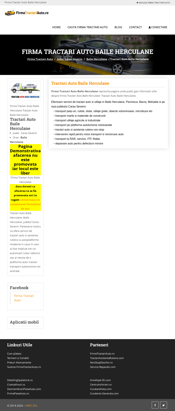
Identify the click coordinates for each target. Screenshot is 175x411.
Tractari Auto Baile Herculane (80, 83)
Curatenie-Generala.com (104, 393)
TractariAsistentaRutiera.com (107, 358)
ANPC (28, 405)
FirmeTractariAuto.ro (102, 353)
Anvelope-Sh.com (100, 380)
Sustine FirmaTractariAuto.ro (24, 367)
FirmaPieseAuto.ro (18, 393)
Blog (118, 27)
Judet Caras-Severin (69, 59)
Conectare (158, 27)
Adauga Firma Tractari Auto (153, 2)
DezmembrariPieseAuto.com (24, 389)
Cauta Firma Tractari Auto (88, 27)
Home (56, 27)
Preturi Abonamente (19, 362)
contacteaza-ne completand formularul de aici (25, 204)
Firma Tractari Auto (40, 59)
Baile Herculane (96, 59)
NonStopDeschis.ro (101, 362)
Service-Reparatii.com (103, 367)
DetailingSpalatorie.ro (20, 380)
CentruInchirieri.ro (101, 384)
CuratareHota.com (101, 389)
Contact (135, 27)
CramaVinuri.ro (16, 384)
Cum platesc (14, 353)
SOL (35, 405)
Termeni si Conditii (18, 358)
